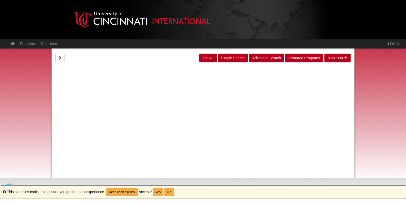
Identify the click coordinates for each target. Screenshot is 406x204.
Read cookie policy (122, 192)
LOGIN (393, 44)
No (169, 192)
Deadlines (49, 44)
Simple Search (233, 58)
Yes (158, 192)
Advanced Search (266, 58)
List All (208, 58)
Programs (28, 44)
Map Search (337, 58)
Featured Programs (304, 58)
